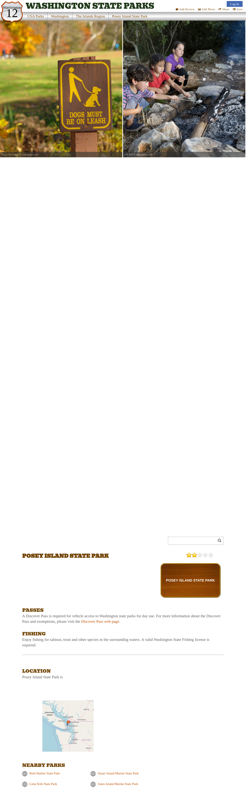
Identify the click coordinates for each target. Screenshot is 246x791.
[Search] (193, 541)
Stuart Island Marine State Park (118, 773)
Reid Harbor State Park (44, 773)
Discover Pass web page (100, 621)
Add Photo (206, 9)
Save (238, 9)
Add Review (185, 9)
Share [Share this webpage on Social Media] (223, 9)
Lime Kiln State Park (43, 784)
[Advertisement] (60, 542)
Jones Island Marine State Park (118, 784)
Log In (234, 4)
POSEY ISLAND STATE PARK (190, 580)
